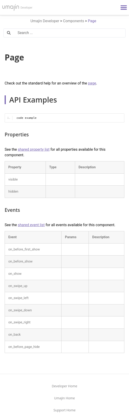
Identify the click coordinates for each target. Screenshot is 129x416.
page (92, 83)
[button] (124, 7)
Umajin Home (64, 398)
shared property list (33, 149)
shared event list (31, 225)
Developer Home (64, 386)
